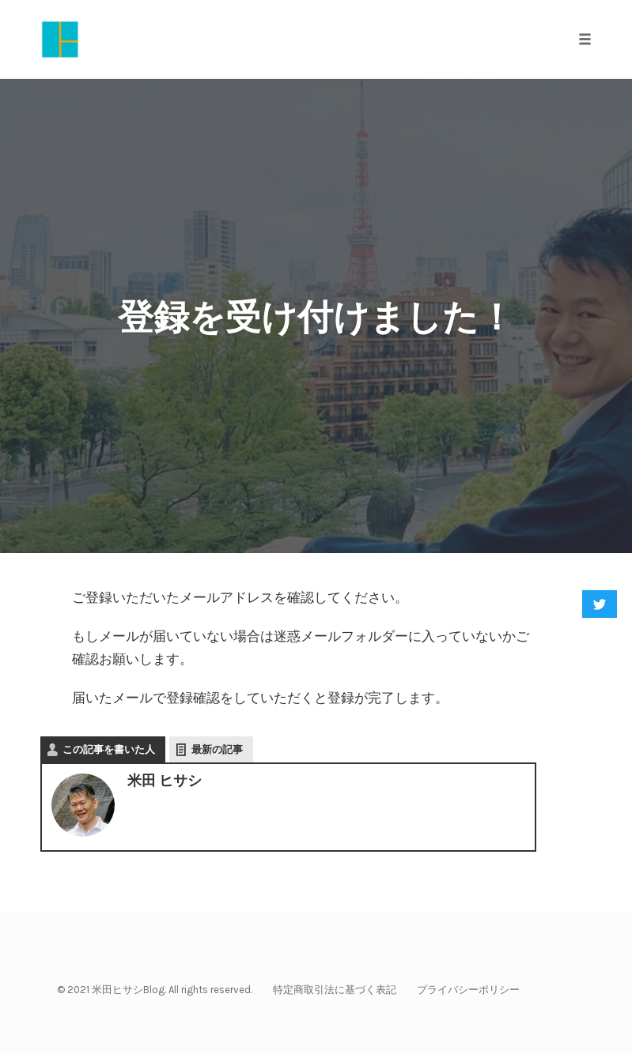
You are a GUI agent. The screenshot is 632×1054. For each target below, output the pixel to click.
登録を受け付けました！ (316, 317)
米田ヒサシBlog (128, 990)
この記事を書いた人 (108, 749)
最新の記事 (217, 749)
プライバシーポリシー (468, 990)
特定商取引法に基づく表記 (334, 990)
